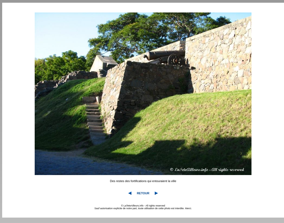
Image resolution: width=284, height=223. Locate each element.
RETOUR (143, 193)
